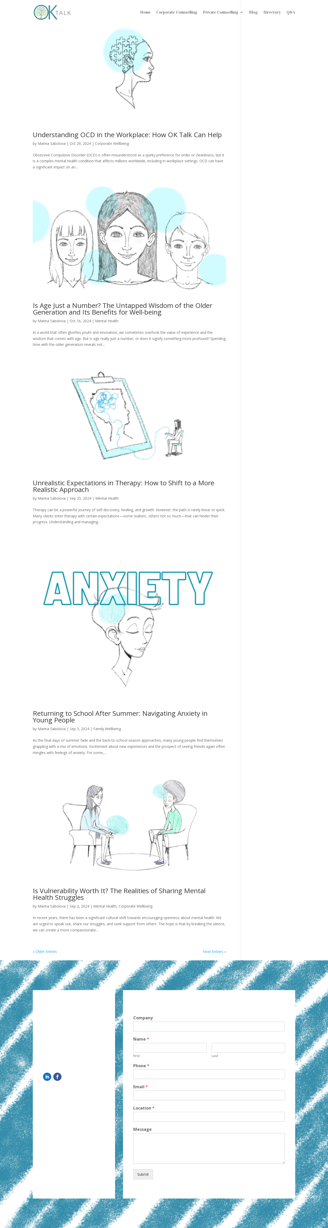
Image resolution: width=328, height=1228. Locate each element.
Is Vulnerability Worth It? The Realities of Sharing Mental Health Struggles (119, 894)
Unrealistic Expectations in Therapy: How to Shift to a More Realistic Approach (123, 486)
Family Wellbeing (107, 728)
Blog (253, 12)
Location (144, 1108)
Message (142, 1129)
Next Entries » (214, 951)
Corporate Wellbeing (112, 143)
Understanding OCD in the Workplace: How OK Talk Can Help (127, 134)
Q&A (290, 12)
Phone (141, 1066)
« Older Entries (45, 951)
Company (143, 1018)
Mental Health (106, 320)
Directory (272, 12)
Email (140, 1087)
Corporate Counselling (176, 12)
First (136, 1056)
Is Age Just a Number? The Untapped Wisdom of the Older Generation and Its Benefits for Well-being (122, 309)
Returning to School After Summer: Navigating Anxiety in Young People (120, 716)
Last (215, 1056)
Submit (143, 1174)
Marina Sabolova (52, 143)
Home (145, 12)
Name (141, 1039)
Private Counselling (220, 12)
